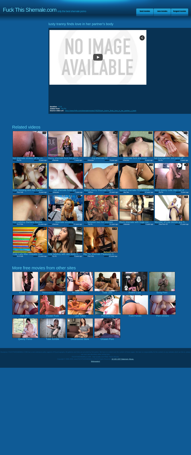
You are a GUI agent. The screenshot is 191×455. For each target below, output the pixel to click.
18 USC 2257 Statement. (120, 359)
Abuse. (131, 359)
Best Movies (145, 11)
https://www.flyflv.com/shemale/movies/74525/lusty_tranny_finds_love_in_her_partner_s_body (100, 111)
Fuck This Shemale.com (29, 10)
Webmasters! (95, 361)
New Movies (162, 11)
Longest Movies (179, 11)
